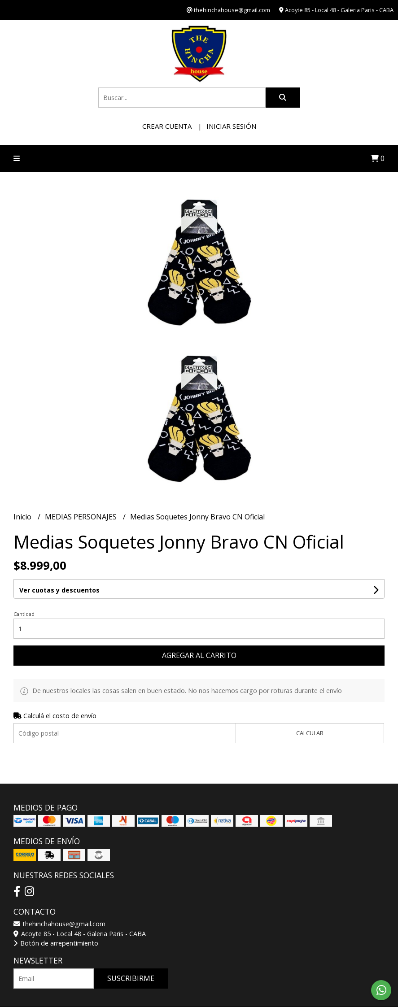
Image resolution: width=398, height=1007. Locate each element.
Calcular (310, 733)
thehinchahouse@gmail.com (59, 924)
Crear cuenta (167, 126)
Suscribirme (130, 978)
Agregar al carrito (199, 655)
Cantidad (24, 613)
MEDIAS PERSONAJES (81, 517)
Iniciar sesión (231, 126)
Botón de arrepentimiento (55, 943)
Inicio (23, 517)
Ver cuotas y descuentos (59, 590)
